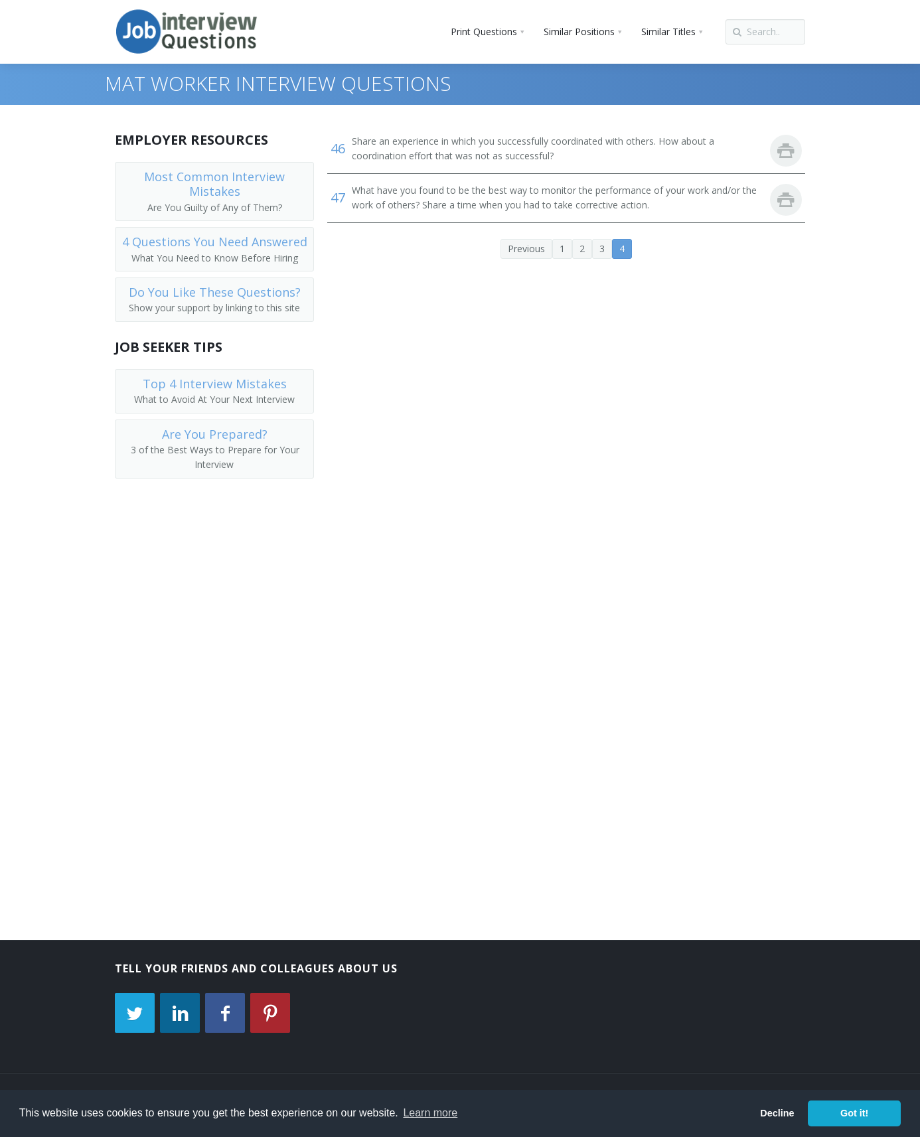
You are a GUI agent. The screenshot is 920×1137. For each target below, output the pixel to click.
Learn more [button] (430, 1112)
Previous (526, 248)
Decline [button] (777, 1113)
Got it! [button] (854, 1113)
